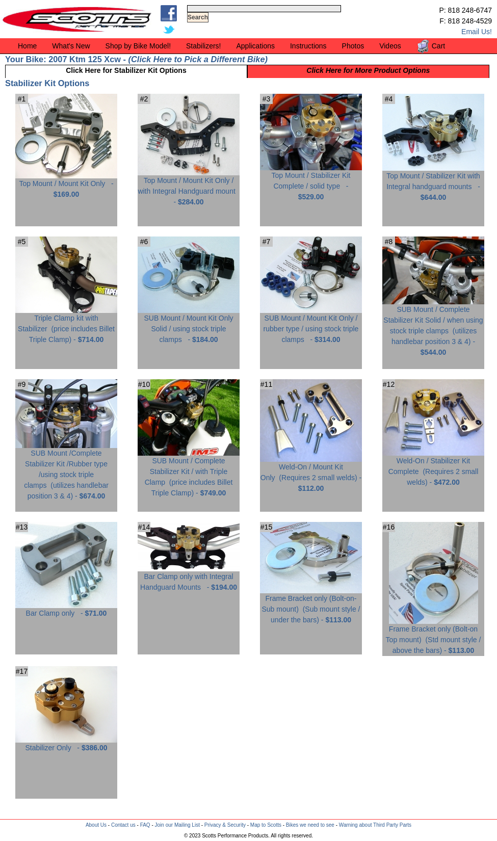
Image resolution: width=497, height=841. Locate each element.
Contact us (123, 825)
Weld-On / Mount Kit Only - (311, 473)
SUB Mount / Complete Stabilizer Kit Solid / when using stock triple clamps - (433, 327)
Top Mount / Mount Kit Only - (66, 185)
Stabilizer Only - (66, 744)
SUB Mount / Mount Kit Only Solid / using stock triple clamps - (189, 325)
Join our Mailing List (177, 825)
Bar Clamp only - (66, 609)
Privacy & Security (225, 825)
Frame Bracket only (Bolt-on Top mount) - (433, 635)
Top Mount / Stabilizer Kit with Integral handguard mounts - (433, 182)
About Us (96, 825)
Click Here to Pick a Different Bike (198, 59)
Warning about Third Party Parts (375, 825)
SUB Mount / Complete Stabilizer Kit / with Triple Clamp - (189, 473)
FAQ (145, 825)
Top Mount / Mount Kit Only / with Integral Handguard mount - (189, 187)
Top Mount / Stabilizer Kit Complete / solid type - (311, 182)
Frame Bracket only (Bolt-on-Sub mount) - (311, 605)
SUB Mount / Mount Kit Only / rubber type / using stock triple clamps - (311, 325)
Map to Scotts (265, 825)
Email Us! (476, 32)
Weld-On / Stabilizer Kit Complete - (433, 467)
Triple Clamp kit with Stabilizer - (66, 325)
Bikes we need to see (310, 825)
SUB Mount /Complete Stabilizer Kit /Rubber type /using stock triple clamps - (66, 470)
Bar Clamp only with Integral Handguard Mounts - (189, 578)
